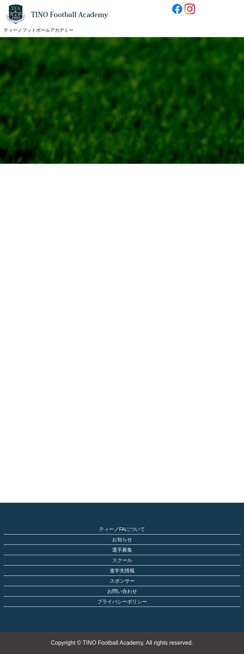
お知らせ (122, 539)
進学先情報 (122, 570)
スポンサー (122, 581)
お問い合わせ (122, 591)
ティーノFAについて (122, 529)
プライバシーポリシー (122, 601)
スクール (122, 560)
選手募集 (122, 550)
